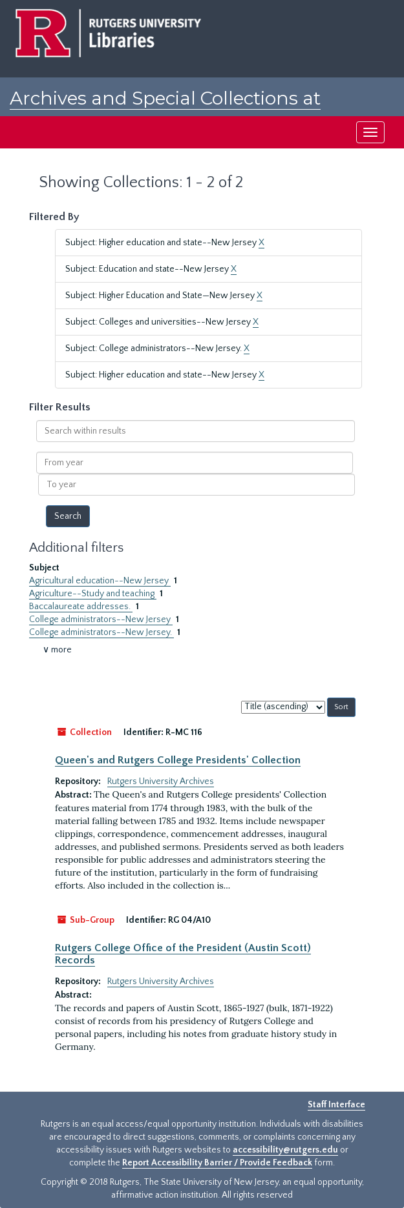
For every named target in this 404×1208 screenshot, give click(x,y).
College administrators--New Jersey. (101, 632)
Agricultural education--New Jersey (100, 581)
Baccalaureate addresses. (81, 606)
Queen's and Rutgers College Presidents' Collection (178, 760)
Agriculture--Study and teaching (92, 594)
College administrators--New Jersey (101, 619)
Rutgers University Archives (160, 781)
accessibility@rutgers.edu (285, 1150)
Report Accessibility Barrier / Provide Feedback (217, 1163)
